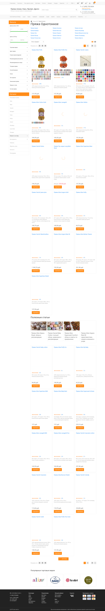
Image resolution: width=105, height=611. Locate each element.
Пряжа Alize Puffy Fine (60, 50)
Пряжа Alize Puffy (37, 50)
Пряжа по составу (14, 135)
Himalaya (65, 16)
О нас (43, 599)
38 (40, 414)
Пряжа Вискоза (57, 30)
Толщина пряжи (14, 66)
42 (84, 257)
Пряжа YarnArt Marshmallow (40, 234)
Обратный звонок (86, 8)
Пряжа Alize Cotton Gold (39, 102)
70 (62, 173)
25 (62, 456)
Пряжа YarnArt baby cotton (39, 347)
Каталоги (12, 149)
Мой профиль (58, 595)
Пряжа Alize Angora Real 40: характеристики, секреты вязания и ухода (87, 337)
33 (84, 414)
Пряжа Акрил (34, 28)
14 (40, 257)
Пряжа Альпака (57, 28)
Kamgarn (41, 16)
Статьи (56, 602)
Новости (57, 601)
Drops (53, 16)
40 (42, 45)
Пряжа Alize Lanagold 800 (39, 433)
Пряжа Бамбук (35, 30)
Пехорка (80, 16)
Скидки (56, 3)
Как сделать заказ (28, 3)
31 (84, 456)
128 (62, 77)
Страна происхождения (15, 55)
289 (40, 83)
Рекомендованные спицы (16, 62)
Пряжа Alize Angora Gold (61, 192)
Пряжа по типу (13, 85)
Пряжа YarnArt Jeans (82, 50)
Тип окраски (13, 77)
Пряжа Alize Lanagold (60, 102)
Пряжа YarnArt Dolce (38, 146)
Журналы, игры (13, 146)
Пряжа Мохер (34, 35)
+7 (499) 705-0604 (88, 6)
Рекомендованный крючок (16, 58)
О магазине (12, 3)
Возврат (50, 3)
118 (84, 127)
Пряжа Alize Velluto (81, 102)
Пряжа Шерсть (79, 38)
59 (62, 215)
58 (40, 171)
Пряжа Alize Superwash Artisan (85, 391)
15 (84, 370)
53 (40, 372)
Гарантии (62, 3)
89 (40, 127)
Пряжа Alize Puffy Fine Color (62, 517)
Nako (29, 16)
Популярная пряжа (15, 16)
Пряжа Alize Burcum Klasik (61, 475)
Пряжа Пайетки (57, 35)
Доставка (37, 3)
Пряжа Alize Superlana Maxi (84, 146)
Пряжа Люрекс (57, 33)
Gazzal (59, 16)
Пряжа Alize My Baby (82, 347)
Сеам (47, 16)
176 (84, 83)
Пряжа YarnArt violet (38, 517)
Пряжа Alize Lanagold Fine (61, 433)
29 (40, 540)
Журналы (31, 602)
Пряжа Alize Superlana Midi (40, 391)
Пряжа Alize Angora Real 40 (62, 234)
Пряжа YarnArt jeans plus (39, 192)
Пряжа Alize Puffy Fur (60, 347)
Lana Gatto (73, 16)
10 (92, 45)
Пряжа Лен (34, 33)
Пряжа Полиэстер (35, 38)
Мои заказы (58, 596)
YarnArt (35, 16)
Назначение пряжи (14, 81)
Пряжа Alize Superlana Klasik (40, 276)
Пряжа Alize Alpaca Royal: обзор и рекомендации (37, 335)
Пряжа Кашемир (79, 30)
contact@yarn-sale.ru (87, 9)
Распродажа (13, 153)
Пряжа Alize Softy (81, 192)
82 (84, 169)
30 (40, 498)
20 (39, 45)
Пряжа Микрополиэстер (81, 33)
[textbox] (59, 9)
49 (62, 498)
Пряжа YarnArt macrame (39, 475)
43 (40, 299)
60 (62, 414)
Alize (24, 16)
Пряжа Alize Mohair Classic (84, 234)
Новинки (12, 142)
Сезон (11, 73)
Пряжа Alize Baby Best (60, 391)
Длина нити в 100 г (14, 25)
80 (45, 45)
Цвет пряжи (13, 51)
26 (40, 456)
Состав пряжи (13, 89)
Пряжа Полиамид (79, 35)
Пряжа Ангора (79, 28)
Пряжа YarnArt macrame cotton (85, 433)
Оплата (44, 3)
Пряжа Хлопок (57, 38)
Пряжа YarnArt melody (82, 475)
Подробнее (36, 97)
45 (40, 215)
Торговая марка (14, 47)
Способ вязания (14, 70)
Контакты (20, 3)
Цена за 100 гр (13, 36)
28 (62, 540)
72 (62, 125)
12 (84, 498)
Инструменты (13, 139)
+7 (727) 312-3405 (88, 12)
